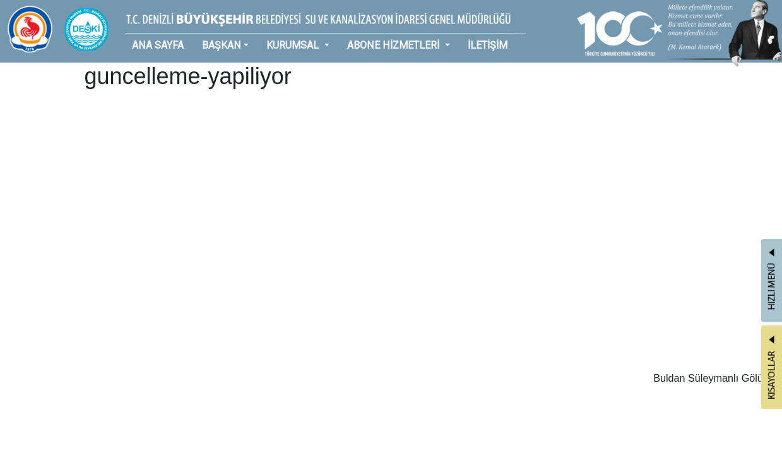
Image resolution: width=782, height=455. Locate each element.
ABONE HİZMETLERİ (394, 45)
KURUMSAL (293, 45)
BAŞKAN (221, 45)
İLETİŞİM (487, 45)
